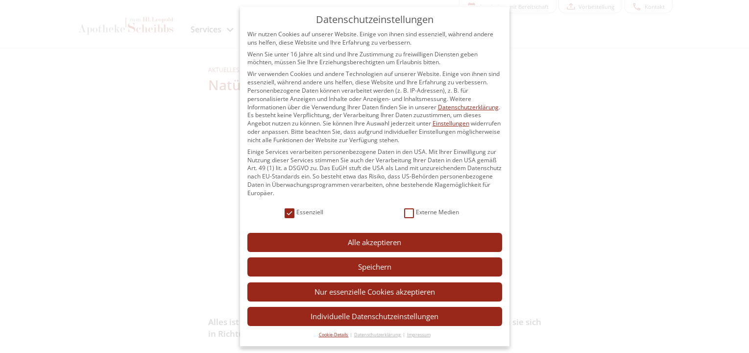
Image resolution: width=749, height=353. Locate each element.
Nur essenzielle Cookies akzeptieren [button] (374, 292)
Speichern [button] (374, 267)
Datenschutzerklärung (468, 107)
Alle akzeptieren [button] (374, 242)
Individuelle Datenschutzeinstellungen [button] (374, 316)
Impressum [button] (419, 334)
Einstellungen (451, 123)
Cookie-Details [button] (334, 334)
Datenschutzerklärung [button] (378, 334)
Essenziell (304, 212)
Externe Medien (431, 212)
